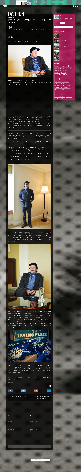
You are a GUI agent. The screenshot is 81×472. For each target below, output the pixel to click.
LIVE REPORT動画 (59, 98)
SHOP (67, 6)
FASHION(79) (10, 382)
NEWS (57, 66)
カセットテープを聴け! (60, 94)
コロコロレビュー (59, 96)
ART (57, 72)
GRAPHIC (65, 83)
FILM (63, 72)
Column (66, 87)
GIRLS (48, 6)
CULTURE (63, 6)
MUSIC (52, 6)
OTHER (68, 98)
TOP (44, 6)
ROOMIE (27, 159)
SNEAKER (58, 81)
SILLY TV (65, 66)
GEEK (66, 81)
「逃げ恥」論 (58, 91)
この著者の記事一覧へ (46, 33)
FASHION (57, 6)
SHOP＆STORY (67, 68)
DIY (57, 79)
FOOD (65, 70)
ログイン (62, 2)
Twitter (75, 6)
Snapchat (77, 6)
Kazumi (15, 25)
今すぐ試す (55, 2)
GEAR (57, 83)
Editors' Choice (59, 89)
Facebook (72, 6)
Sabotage (11, 121)
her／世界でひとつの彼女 (34, 377)
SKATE (65, 74)
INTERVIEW (59, 85)
